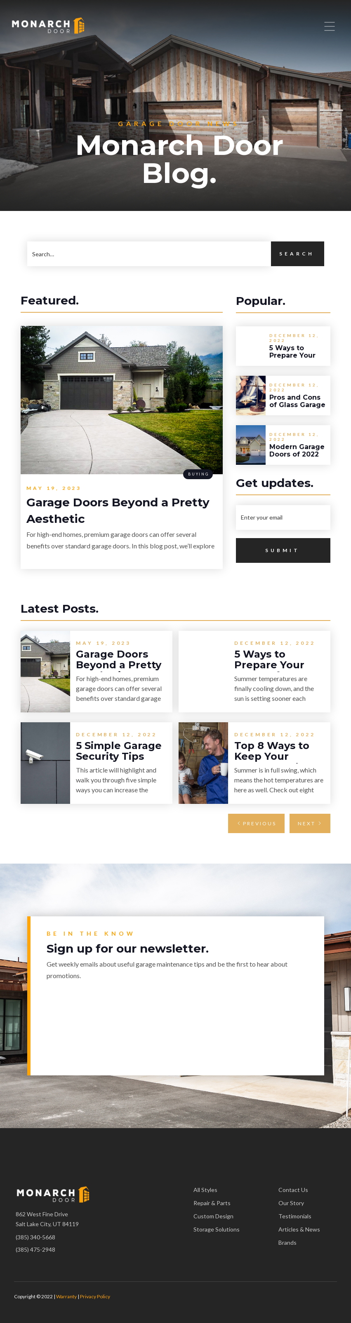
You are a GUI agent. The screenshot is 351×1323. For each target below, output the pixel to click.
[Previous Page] (256, 823)
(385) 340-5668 (35, 1237)
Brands (287, 1242)
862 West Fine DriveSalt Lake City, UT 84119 (47, 1219)
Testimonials (294, 1216)
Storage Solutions (216, 1229)
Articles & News (299, 1229)
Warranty (66, 1296)
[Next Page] (310, 823)
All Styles (205, 1189)
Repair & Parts (212, 1202)
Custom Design (213, 1216)
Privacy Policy (95, 1296)
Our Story (291, 1202)
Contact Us (293, 1189)
